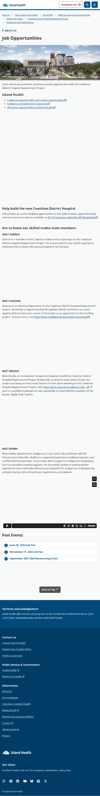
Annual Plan (48, 15)
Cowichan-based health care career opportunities (37, 100)
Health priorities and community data (74, 15)
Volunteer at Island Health (16, 704)
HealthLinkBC (11, 670)
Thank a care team (12, 655)
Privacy (6, 735)
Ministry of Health (13, 676)
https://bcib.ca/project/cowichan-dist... (66, 387)
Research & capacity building (18, 716)
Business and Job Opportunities (20, 22)
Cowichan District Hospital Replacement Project (48, 19)
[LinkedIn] (17, 781)
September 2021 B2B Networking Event (31, 559)
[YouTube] (25, 781)
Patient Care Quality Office (16, 649)
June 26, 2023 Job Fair (19, 545)
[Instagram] (4, 781)
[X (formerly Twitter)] (45, 781)
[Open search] (87, 4)
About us (6, 15)
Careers (8, 723)
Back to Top (50, 589)
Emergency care (69, 4)
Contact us (9, 637)
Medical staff (10, 710)
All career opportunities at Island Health (31, 107)
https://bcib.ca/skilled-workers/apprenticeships (62, 317)
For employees (10, 697)
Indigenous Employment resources (28, 103)
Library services (10, 729)
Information (10, 685)
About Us (10, 30)
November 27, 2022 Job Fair (23, 552)
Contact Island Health (14, 643)
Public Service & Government (21, 664)
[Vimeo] (38, 781)
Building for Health (14, 19)
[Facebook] (11, 781)
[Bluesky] (31, 781)
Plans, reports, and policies (26, 15)
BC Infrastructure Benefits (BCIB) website (73, 217)
